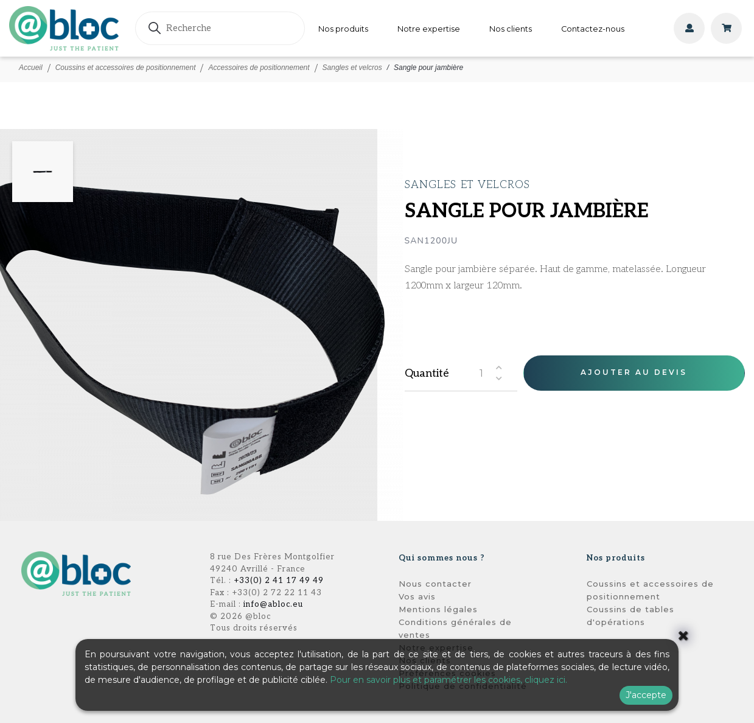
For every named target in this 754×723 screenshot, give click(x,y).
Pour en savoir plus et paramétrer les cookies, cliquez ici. (448, 679)
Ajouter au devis (634, 372)
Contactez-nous (592, 28)
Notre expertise (428, 28)
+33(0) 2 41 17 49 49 (279, 580)
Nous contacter (435, 584)
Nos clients (510, 28)
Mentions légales (438, 609)
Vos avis (417, 596)
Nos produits (343, 28)
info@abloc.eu (273, 604)
